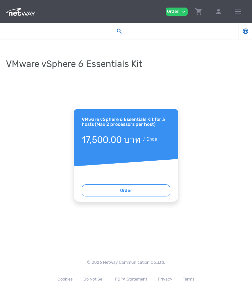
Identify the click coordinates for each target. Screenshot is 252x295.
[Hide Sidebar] (238, 11)
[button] (198, 11)
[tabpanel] (126, 154)
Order (126, 190)
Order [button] (176, 11)
